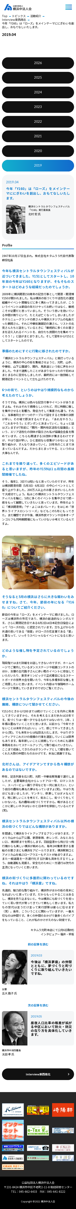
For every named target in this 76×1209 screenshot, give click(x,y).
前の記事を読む (38, 944)
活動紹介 (35, 16)
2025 (38, 77)
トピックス (19, 16)
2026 (38, 63)
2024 (38, 92)
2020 (38, 151)
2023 (38, 107)
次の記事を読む (38, 1005)
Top (4, 16)
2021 (38, 136)
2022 (38, 122)
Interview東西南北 (14, 20)
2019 (38, 165)
